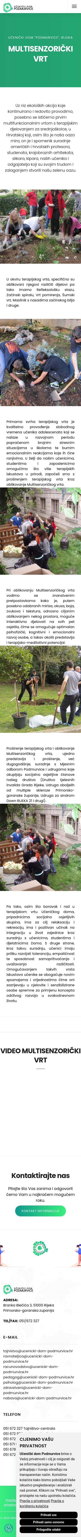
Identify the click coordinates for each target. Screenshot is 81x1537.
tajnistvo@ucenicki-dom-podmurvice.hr (38, 1351)
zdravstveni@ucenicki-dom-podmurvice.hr (27, 1390)
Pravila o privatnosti (35, 1501)
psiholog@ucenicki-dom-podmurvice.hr (38, 1382)
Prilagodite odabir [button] (49, 1529)
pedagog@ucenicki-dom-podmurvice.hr (38, 1377)
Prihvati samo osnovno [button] (48, 1522)
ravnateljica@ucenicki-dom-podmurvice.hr (28, 1359)
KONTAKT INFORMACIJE (40, 1211)
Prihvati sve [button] (49, 1515)
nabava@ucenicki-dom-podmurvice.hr (37, 1398)
